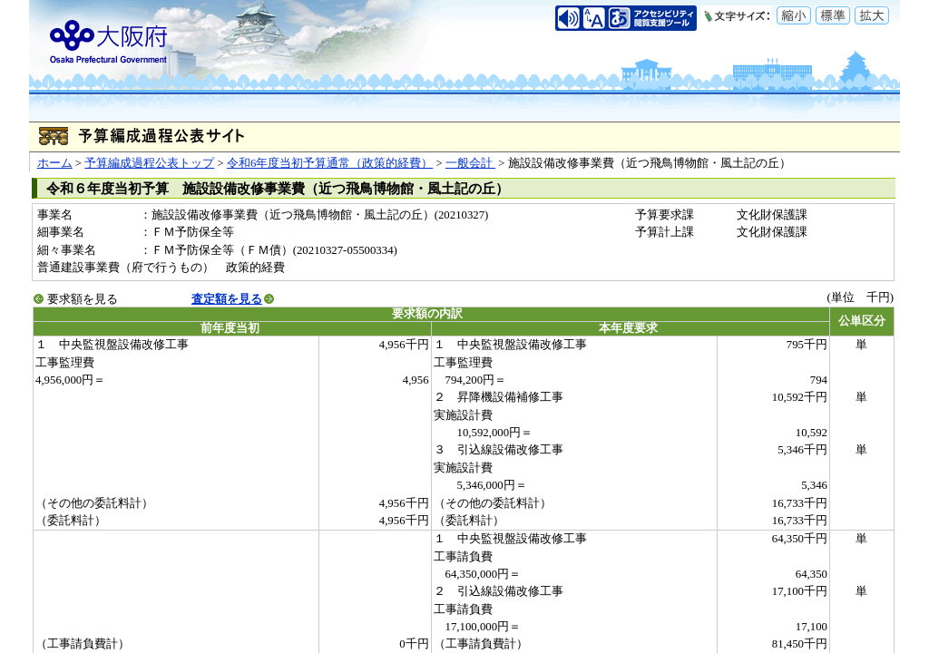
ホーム (55, 163)
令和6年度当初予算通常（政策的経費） (330, 163)
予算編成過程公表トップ (149, 163)
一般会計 (470, 163)
